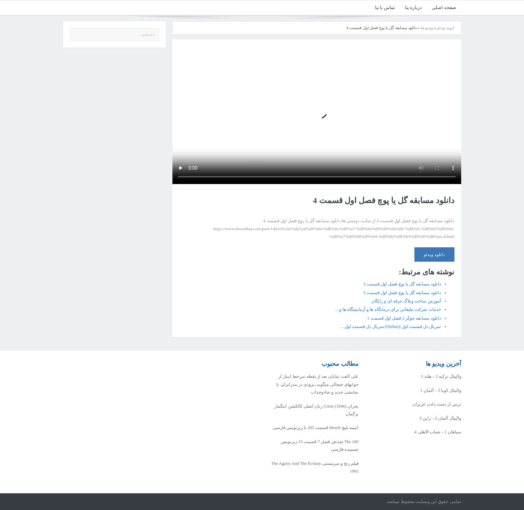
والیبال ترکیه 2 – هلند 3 (441, 376)
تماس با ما (385, 7)
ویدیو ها (427, 27)
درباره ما (413, 7)
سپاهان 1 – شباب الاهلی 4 (437, 431)
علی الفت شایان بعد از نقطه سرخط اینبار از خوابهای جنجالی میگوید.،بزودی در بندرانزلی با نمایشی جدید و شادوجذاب (317, 384)
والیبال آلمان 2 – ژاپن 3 (440, 418)
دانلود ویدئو (434, 254)
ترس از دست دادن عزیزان (436, 404)
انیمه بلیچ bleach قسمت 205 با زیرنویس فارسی (316, 427)
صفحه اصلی (444, 7)
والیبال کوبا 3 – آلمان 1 (440, 390)
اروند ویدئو (445, 27)
